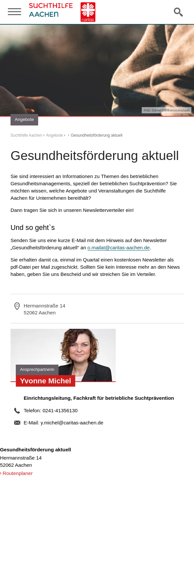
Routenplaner (18, 473)
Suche (178, 11)
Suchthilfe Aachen (26, 135)
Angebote (54, 135)
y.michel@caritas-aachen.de (71, 422)
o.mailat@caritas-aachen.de (118, 247)
